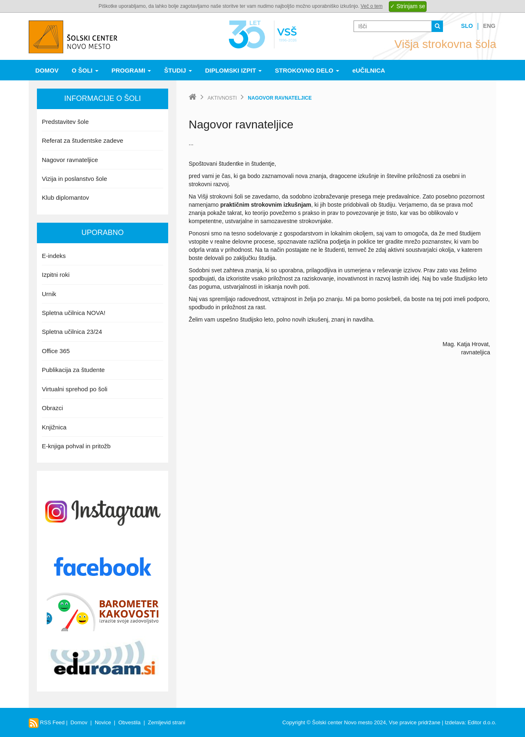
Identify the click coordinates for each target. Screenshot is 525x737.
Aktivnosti (222, 98)
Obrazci (52, 407)
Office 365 (56, 350)
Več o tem (371, 6)
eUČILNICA (368, 70)
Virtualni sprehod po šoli (74, 389)
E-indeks (54, 255)
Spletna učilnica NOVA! (73, 312)
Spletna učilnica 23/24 (72, 331)
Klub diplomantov (65, 197)
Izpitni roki (56, 274)
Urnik (49, 293)
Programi (131, 70)
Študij (178, 70)
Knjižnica (54, 427)
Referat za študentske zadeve (82, 140)
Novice (103, 722)
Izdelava (454, 722)
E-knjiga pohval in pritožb (76, 446)
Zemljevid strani (166, 722)
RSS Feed (47, 722)
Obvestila (129, 722)
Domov (47, 70)
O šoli (85, 70)
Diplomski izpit (233, 70)
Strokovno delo (307, 70)
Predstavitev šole (65, 121)
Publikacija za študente (73, 369)
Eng (489, 26)
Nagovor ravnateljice (70, 159)
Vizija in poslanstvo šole (74, 178)
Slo (467, 26)
